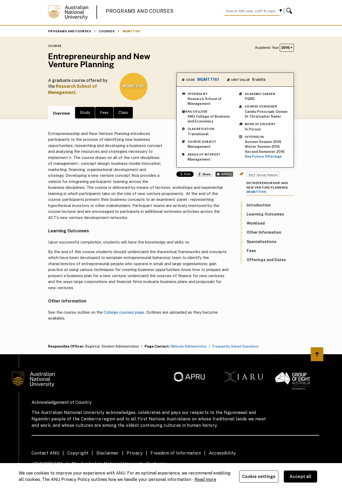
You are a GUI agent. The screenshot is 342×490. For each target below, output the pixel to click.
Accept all (301, 476)
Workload (256, 223)
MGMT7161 (131, 31)
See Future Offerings (263, 156)
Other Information (264, 232)
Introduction (259, 205)
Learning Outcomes (265, 214)
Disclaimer (107, 453)
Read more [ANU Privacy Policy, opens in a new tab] (205, 479)
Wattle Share (224, 174)
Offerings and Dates (266, 260)
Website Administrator (188, 346)
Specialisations (262, 242)
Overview (61, 113)
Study (85, 112)
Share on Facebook (204, 174)
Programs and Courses (140, 11)
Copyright (78, 453)
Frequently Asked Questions (235, 346)
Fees (104, 112)
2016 (286, 48)
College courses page (124, 312)
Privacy (135, 453)
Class (123, 112)
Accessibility (222, 453)
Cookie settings (258, 476)
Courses (107, 31)
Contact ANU (45, 453)
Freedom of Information (175, 453)
